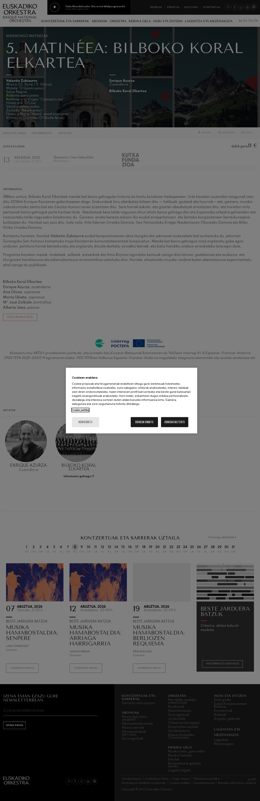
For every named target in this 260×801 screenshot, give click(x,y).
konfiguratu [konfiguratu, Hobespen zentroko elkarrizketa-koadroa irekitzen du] (85, 422)
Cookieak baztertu (174, 422)
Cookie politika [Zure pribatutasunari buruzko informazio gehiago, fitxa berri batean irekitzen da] (80, 410)
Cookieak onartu (144, 422)
